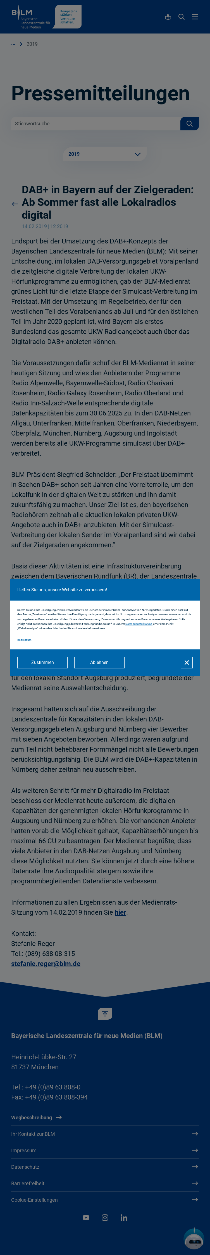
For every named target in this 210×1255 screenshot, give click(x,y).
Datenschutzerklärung (139, 624)
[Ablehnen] (99, 662)
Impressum (24, 640)
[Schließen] (187, 662)
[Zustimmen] (42, 662)
